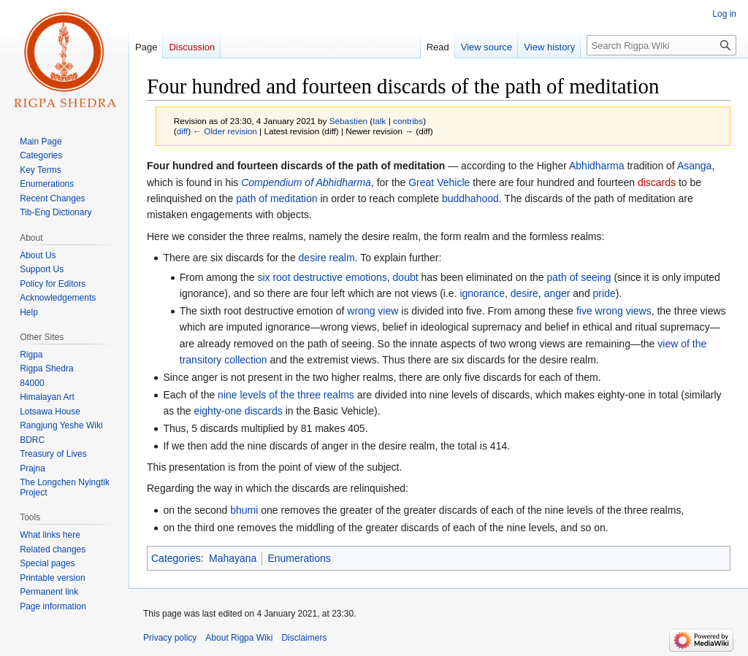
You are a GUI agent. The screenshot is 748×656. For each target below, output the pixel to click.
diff (182, 131)
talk (379, 121)
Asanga (694, 165)
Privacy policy (169, 638)
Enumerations (298, 558)
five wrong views (614, 311)
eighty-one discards (238, 411)
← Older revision (225, 131)
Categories (176, 558)
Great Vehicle (439, 182)
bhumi (244, 510)
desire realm (327, 257)
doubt (406, 277)
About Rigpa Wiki (238, 638)
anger (557, 293)
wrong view (372, 311)
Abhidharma (597, 165)
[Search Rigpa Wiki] (661, 45)
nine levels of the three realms (286, 395)
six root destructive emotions (321, 277)
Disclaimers (304, 638)
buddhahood (470, 198)
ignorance (482, 293)
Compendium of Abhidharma (306, 182)
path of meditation (276, 198)
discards (657, 182)
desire (524, 293)
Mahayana (232, 558)
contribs (408, 121)
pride (604, 293)
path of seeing (579, 277)
